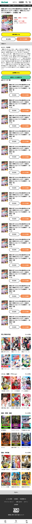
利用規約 (16, 499)
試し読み (8, 39)
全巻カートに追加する (16, 77)
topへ (16, 492)
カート (16, 522)
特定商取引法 (23, 499)
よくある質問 (9, 499)
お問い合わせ (19, 501)
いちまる (25, 17)
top (5, 522)
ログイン (15, 2)
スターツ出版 (21, 21)
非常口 (19, 17)
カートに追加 (23, 39)
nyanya (16, 19)
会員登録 (21, 2)
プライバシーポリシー (9, 501)
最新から (29, 80)
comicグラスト (23, 22)
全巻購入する (16, 72)
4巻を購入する (16, 34)
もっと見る (28, 334)
